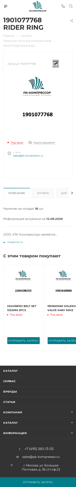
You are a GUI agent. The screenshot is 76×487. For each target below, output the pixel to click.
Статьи (9, 402)
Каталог (10, 370)
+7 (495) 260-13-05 (39, 449)
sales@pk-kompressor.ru (28, 155)
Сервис (9, 381)
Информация (15, 433)
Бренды (10, 391)
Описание (16, 193)
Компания (12, 412)
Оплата (43, 193)
